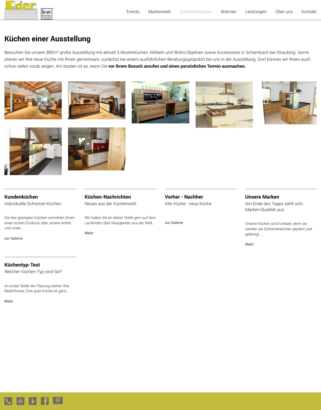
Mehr (89, 233)
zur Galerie (13, 238)
